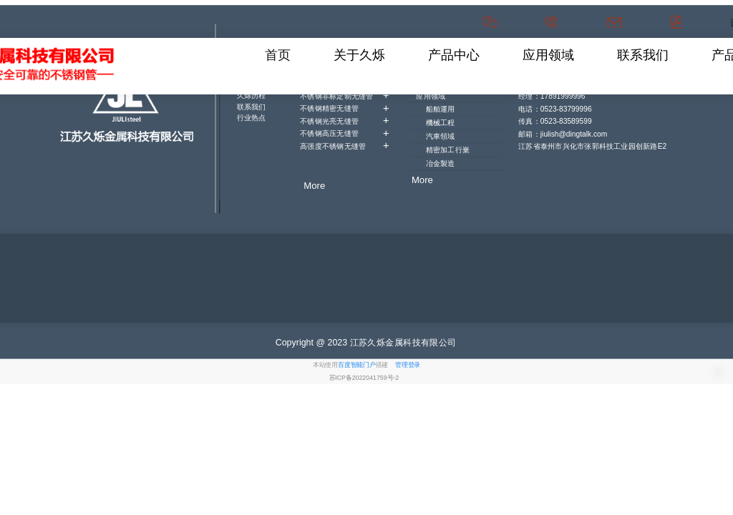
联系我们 (251, 106)
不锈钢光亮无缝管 (344, 120)
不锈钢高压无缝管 (344, 132)
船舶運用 (440, 108)
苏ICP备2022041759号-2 (364, 377)
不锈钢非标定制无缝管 (344, 95)
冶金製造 (440, 163)
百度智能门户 (357, 364)
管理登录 (407, 364)
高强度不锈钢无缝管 (344, 145)
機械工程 (440, 122)
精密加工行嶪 (448, 149)
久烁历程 (251, 95)
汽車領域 (440, 136)
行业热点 (251, 118)
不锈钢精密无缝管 (344, 107)
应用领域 (430, 96)
